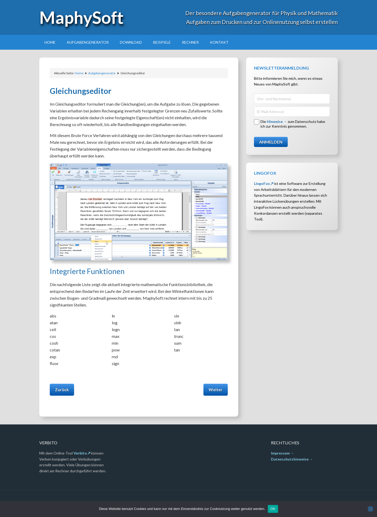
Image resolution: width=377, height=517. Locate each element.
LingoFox (262, 183)
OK (272, 509)
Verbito (80, 453)
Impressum (280, 453)
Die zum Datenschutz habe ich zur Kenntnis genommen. (292, 123)
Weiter (216, 389)
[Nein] (370, 509)
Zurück (62, 389)
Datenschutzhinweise (290, 459)
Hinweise (275, 121)
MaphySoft (81, 17)
